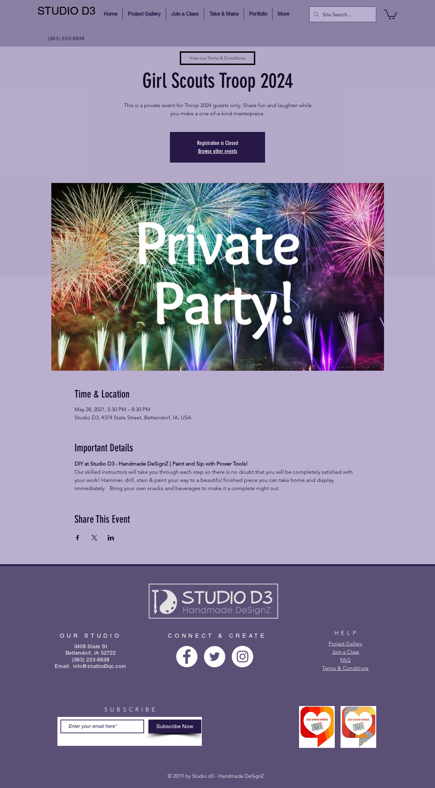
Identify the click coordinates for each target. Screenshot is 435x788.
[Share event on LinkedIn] (111, 537)
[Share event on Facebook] (77, 537)
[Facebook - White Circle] (186, 656)
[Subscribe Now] (175, 726)
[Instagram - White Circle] (242, 656)
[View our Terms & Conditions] (217, 58)
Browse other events (217, 151)
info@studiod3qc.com (99, 666)
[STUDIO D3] (67, 11)
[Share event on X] (94, 537)
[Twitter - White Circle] (214, 656)
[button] (390, 14)
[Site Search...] (342, 14)
